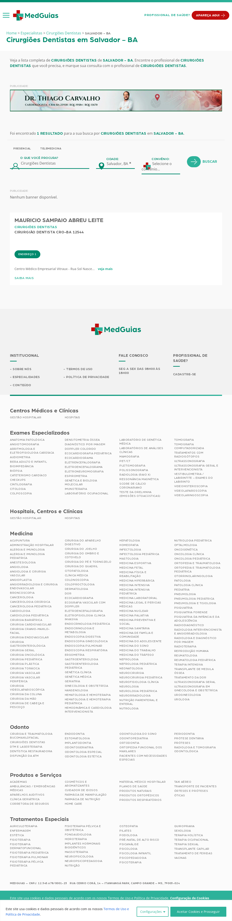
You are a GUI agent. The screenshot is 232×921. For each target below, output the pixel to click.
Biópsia (16, 471)
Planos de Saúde (133, 786)
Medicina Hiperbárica (137, 580)
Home (11, 33)
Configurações (151, 911)
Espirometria (76, 476)
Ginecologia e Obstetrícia (86, 686)
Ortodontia (129, 743)
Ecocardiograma (79, 458)
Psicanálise (129, 844)
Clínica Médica (76, 575)
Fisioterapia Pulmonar (29, 857)
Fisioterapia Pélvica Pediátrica (27, 864)
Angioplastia (21, 580)
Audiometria (20, 457)
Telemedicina (50, 168)
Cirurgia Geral (22, 650)
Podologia (128, 835)
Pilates (125, 831)
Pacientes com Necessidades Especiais (143, 758)
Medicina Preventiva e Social (137, 622)
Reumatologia (185, 655)
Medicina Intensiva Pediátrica (134, 591)
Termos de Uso (80, 369)
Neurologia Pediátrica (138, 691)
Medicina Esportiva (135, 563)
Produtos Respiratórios (140, 800)
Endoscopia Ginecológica (86, 641)
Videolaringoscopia (191, 495)
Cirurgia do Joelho (81, 549)
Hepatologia (129, 540)
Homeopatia (129, 545)
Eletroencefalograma (84, 467)
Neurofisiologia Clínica (139, 682)
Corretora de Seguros (29, 804)
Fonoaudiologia (78, 835)
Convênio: (161, 178)
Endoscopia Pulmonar (83, 646)
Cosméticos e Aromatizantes (77, 784)
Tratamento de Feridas (193, 853)
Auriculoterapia (23, 826)
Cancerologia (21, 597)
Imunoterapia (76, 489)
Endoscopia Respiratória (86, 650)
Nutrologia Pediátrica (193, 540)
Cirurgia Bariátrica (26, 620)
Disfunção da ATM (24, 756)
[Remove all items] (130, 182)
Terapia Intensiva (188, 664)
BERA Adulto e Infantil (28, 462)
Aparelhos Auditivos (27, 795)
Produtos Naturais (135, 791)
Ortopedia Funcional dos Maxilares (140, 749)
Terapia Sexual (186, 844)
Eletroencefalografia (84, 611)
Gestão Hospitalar (25, 417)
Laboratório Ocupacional (87, 494)
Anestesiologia (23, 562)
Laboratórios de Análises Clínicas (141, 450)
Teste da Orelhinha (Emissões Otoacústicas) (139, 494)
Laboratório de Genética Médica (140, 442)
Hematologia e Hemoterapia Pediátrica (88, 701)
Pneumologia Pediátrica (194, 599)
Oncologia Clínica (189, 554)
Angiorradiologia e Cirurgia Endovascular (34, 586)
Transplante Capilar (191, 849)
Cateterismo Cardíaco (28, 475)
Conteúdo (22, 385)
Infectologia (130, 549)
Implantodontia (78, 743)
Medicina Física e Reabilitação (132, 574)
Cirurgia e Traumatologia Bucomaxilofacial (31, 736)
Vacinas (180, 858)
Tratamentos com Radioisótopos (188, 455)
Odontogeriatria (79, 747)
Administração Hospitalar (32, 545)
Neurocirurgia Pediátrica (140, 677)
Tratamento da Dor (190, 677)
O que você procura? (39, 177)
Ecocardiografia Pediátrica (88, 453)
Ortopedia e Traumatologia (197, 563)
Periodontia (184, 734)
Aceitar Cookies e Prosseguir (198, 911)
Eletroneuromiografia (84, 472)
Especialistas (31, 33)
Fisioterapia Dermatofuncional (25, 846)
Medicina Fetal (131, 568)
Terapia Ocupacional (191, 840)
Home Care (73, 804)
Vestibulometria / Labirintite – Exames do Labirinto (193, 478)
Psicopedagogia (132, 858)
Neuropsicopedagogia (83, 861)
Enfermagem (20, 831)
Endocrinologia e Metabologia (80, 630)
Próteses (182, 743)
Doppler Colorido (80, 449)
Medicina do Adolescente (140, 641)
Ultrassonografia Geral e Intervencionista (196, 468)
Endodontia (75, 734)
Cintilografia (21, 484)
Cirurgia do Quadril (81, 566)
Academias (18, 782)
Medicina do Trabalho (137, 650)
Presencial (22, 168)
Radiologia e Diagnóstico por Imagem (195, 640)
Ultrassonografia (189, 461)
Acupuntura (20, 540)
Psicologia (128, 849)
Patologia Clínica (188, 585)
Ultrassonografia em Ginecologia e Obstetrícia (196, 688)
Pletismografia (132, 466)
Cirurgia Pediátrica (26, 659)
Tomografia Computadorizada (189, 446)
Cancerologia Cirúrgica (30, 602)
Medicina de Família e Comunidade (136, 635)
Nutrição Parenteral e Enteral (138, 702)
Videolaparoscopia (190, 491)
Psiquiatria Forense (191, 612)
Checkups (18, 480)
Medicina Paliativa (134, 615)
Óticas (179, 795)
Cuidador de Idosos (81, 790)
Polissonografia (133, 470)
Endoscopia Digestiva (83, 637)
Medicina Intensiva (134, 585)
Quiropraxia (184, 826)
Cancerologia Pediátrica (31, 606)
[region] (116, 910)
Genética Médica (78, 677)
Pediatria (182, 589)
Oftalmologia (185, 545)
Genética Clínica (78, 672)
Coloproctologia (80, 584)
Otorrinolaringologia (193, 576)
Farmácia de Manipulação (86, 795)
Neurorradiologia (135, 695)
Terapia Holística (188, 835)
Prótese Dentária (189, 738)
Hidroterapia (76, 839)
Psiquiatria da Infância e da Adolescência (197, 619)
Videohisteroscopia (191, 486)
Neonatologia (131, 668)
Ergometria (75, 655)
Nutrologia (129, 708)
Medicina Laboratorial (138, 598)
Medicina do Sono (134, 646)
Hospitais (72, 417)
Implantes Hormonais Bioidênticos (83, 846)
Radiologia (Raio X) (134, 475)
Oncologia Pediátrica (192, 558)
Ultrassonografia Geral (195, 682)
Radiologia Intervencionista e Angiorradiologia (198, 632)
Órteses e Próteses (191, 791)
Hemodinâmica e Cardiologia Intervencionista (88, 710)
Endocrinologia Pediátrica (87, 624)
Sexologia (182, 831)
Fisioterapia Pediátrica (29, 853)
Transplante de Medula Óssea (194, 671)
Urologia (182, 699)
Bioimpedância (22, 466)
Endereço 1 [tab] (27, 274)
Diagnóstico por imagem (85, 444)
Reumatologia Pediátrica (195, 660)
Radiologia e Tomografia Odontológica (195, 749)
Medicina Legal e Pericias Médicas (140, 604)
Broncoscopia (22, 593)
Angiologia (19, 567)
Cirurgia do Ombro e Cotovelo (82, 555)
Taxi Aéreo (182, 782)
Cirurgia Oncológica (27, 655)
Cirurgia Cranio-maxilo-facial (30, 631)
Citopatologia (76, 571)
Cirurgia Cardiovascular (31, 624)
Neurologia (129, 686)
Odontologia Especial (83, 752)
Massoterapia (76, 852)
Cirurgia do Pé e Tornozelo (88, 562)
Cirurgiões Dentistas (63, 33)
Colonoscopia (77, 580)
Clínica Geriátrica (25, 799)
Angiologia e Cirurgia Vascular (28, 573)
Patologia (182, 580)
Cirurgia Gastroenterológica (28, 644)
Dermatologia (76, 589)
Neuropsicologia (79, 857)
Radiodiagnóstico (189, 625)
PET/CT (124, 461)
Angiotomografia (24, 444)
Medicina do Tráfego (136, 655)
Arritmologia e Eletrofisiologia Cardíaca (32, 451)
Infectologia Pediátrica (139, 554)
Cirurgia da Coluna (26, 694)
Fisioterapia (20, 840)
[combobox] (120, 183)
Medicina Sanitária (134, 628)
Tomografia (184, 440)
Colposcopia (21, 494)
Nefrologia (129, 659)
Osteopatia (128, 826)
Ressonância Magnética (139, 479)
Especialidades (27, 377)
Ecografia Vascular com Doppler (85, 604)
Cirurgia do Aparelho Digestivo (83, 542)
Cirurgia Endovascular (29, 637)
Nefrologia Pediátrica (138, 664)
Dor (68, 593)
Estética (17, 835)
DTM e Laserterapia (26, 747)
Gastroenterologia (81, 659)
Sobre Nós (22, 369)
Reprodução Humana (191, 651)
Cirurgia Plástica (24, 664)
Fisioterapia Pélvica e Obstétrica (83, 828)
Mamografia (129, 457)
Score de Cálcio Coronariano (132, 486)
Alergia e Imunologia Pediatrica (27, 556)
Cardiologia (20, 611)
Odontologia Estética (83, 757)
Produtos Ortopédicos (139, 795)
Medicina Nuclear (133, 611)
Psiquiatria (183, 608)
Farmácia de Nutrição (82, 799)
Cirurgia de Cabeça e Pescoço (27, 705)
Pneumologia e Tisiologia (195, 603)
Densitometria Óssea (82, 440)
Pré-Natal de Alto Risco (139, 840)
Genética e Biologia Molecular (81, 483)
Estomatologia (77, 738)
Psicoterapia (130, 862)
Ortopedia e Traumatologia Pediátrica (197, 570)
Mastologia (129, 558)
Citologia (18, 489)
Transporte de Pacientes (195, 786)
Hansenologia (76, 690)
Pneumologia (185, 594)
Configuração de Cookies (189, 898)
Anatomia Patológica (27, 440)
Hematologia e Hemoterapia (88, 695)
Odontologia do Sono (138, 734)
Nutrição (72, 866)
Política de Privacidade (88, 377)
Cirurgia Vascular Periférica (25, 679)
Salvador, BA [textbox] (117, 183)
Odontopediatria (133, 738)
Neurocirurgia (131, 673)
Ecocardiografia (79, 598)
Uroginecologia (187, 695)
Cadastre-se (185, 374)
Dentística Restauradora (31, 751)
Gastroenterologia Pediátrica (81, 666)
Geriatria (72, 681)
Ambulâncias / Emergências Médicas (33, 788)
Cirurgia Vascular (25, 673)
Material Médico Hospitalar (142, 782)
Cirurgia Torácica (25, 668)
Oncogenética (186, 549)
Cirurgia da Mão (23, 699)
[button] (6, 15)
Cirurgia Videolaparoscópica (27, 688)
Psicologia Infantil (135, 853)
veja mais (105, 289)
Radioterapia (185, 646)
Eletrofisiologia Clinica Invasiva (85, 617)
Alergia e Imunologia (27, 549)
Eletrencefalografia (82, 463)
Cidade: (112, 178)
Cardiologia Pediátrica (29, 615)
